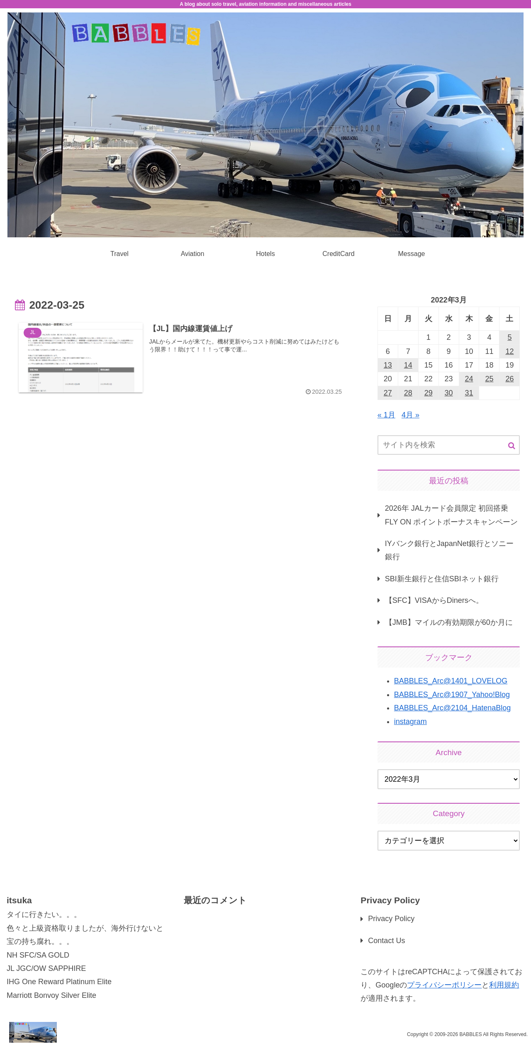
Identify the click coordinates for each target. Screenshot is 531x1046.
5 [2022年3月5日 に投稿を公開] (509, 337)
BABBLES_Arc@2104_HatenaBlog (452, 708)
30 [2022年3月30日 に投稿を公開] (449, 393)
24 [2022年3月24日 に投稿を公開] (469, 379)
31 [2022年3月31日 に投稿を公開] (469, 393)
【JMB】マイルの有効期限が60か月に (449, 622)
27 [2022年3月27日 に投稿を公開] (388, 393)
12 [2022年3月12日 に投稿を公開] (509, 351)
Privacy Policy (391, 918)
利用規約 (504, 985)
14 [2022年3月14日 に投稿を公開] (408, 365)
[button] (512, 445)
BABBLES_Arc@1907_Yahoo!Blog (452, 694)
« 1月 (386, 415)
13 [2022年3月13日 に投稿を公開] (388, 365)
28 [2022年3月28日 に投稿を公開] (408, 393)
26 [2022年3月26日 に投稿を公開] (509, 379)
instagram (410, 721)
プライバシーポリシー (444, 985)
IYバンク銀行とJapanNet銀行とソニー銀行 (449, 550)
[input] (449, 445)
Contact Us (386, 940)
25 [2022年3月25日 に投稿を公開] (489, 379)
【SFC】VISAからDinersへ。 (434, 600)
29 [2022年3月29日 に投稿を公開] (428, 393)
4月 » (410, 415)
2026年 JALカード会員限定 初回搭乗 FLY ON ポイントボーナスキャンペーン (451, 515)
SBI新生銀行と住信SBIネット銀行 (442, 579)
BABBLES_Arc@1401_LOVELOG (450, 681)
